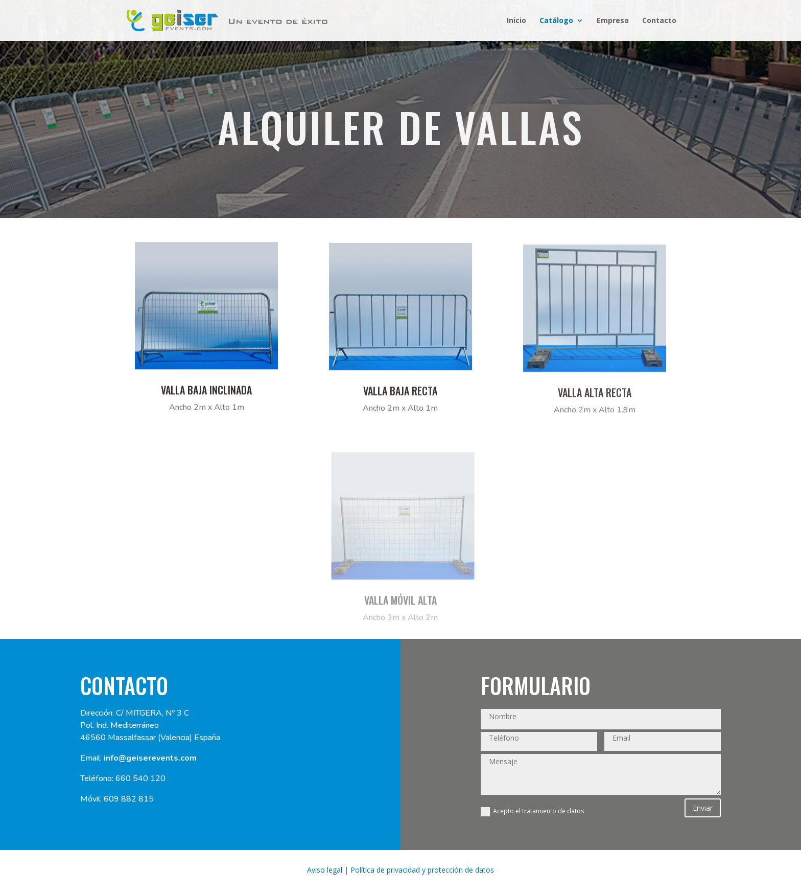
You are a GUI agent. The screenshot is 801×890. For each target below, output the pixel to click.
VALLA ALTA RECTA (594, 402)
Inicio (516, 21)
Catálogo (556, 21)
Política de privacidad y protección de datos (422, 870)
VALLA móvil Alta (400, 608)
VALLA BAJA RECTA (400, 399)
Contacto (659, 21)
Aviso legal (324, 870)
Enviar (703, 808)
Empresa (613, 21)
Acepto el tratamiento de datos (532, 811)
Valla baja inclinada (206, 395)
